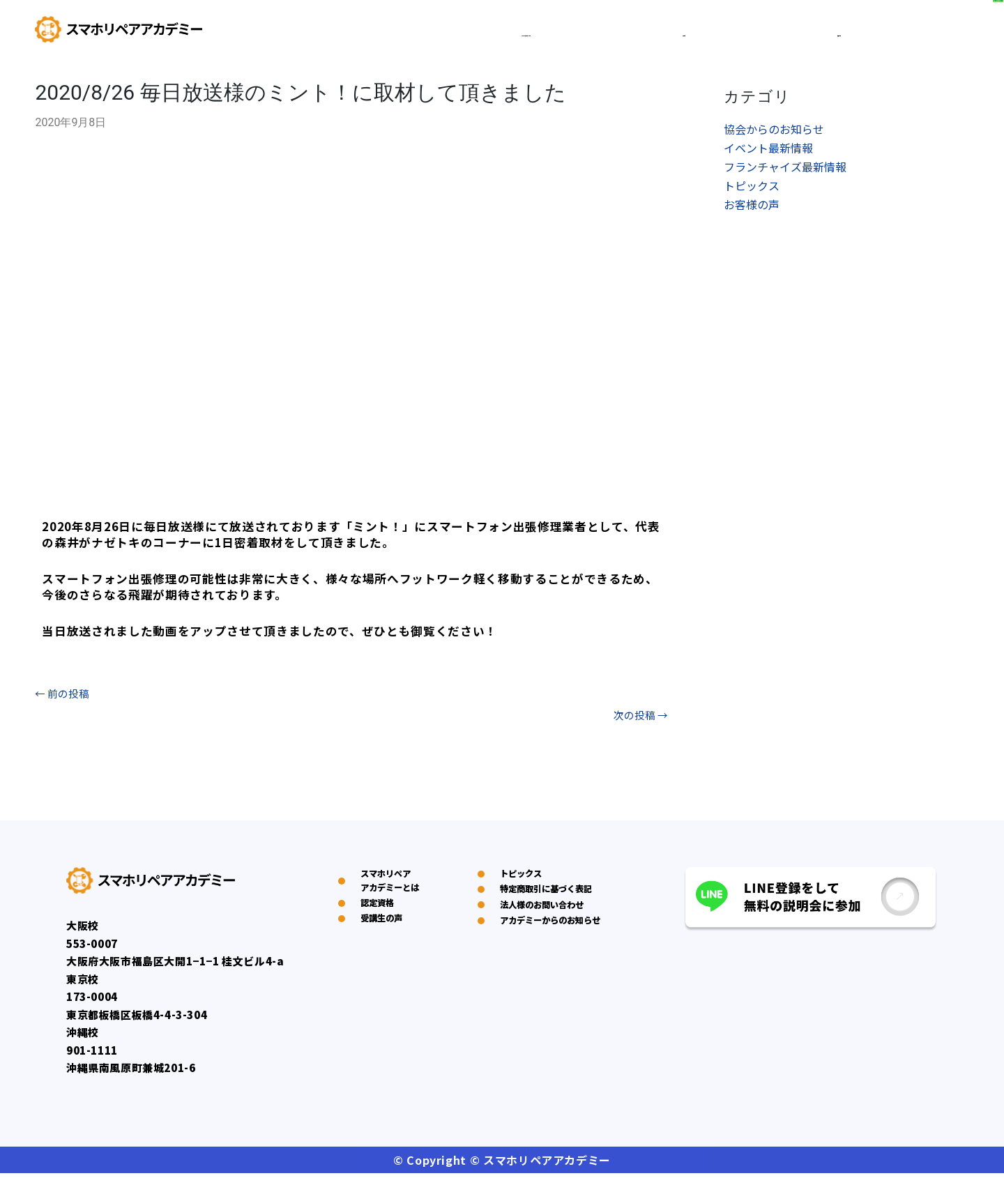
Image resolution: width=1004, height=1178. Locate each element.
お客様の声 (751, 209)
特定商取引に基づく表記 (553, 920)
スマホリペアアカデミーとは (590, 32)
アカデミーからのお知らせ (553, 1010)
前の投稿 (64, 694)
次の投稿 (638, 718)
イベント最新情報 (768, 150)
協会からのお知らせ (774, 131)
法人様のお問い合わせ (547, 960)
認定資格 (716, 32)
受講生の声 (799, 32)
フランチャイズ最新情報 (785, 170)
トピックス (751, 189)
